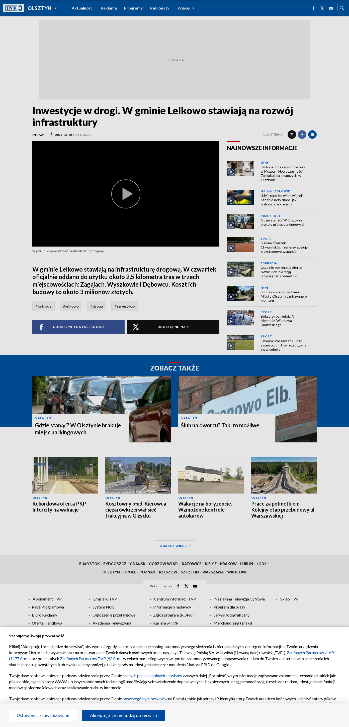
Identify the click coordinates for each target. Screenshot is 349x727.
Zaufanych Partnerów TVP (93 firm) (91, 658)
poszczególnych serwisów (159, 675)
